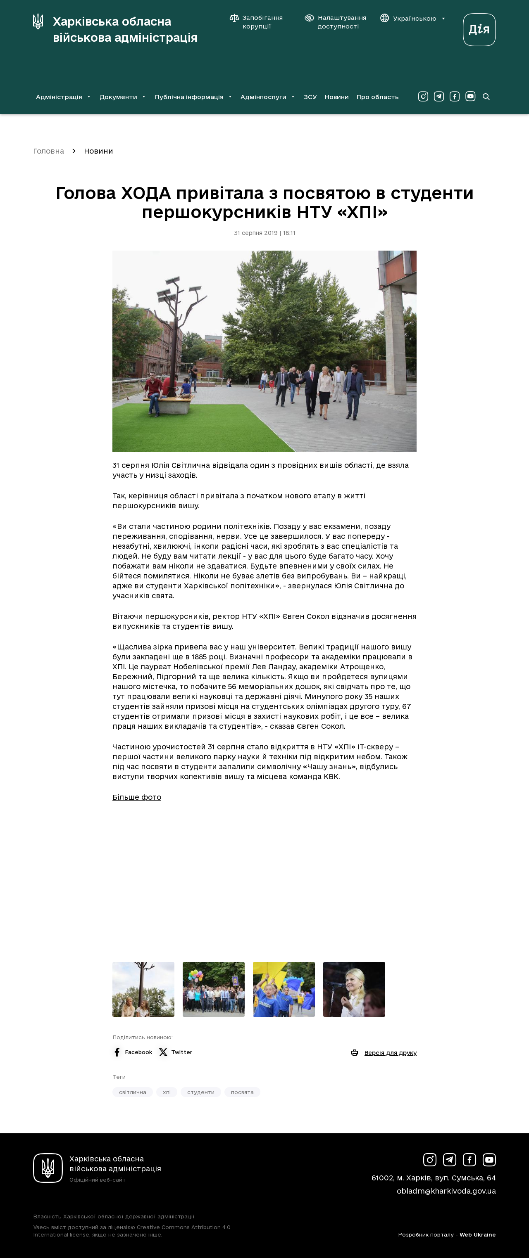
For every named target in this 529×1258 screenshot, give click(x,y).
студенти (200, 1092)
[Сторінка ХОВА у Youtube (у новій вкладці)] (470, 97)
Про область (377, 96)
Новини (336, 96)
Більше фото (136, 797)
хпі (167, 1092)
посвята (242, 1092)
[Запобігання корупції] (260, 22)
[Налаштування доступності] (336, 22)
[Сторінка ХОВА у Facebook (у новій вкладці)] (455, 97)
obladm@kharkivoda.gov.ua (446, 1191)
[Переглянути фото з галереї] (143, 989)
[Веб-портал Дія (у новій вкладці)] (479, 27)
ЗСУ (310, 96)
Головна (48, 151)
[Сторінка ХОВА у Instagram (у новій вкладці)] (423, 97)
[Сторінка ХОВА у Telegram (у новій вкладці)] (439, 97)
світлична (132, 1092)
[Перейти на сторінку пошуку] (486, 97)
